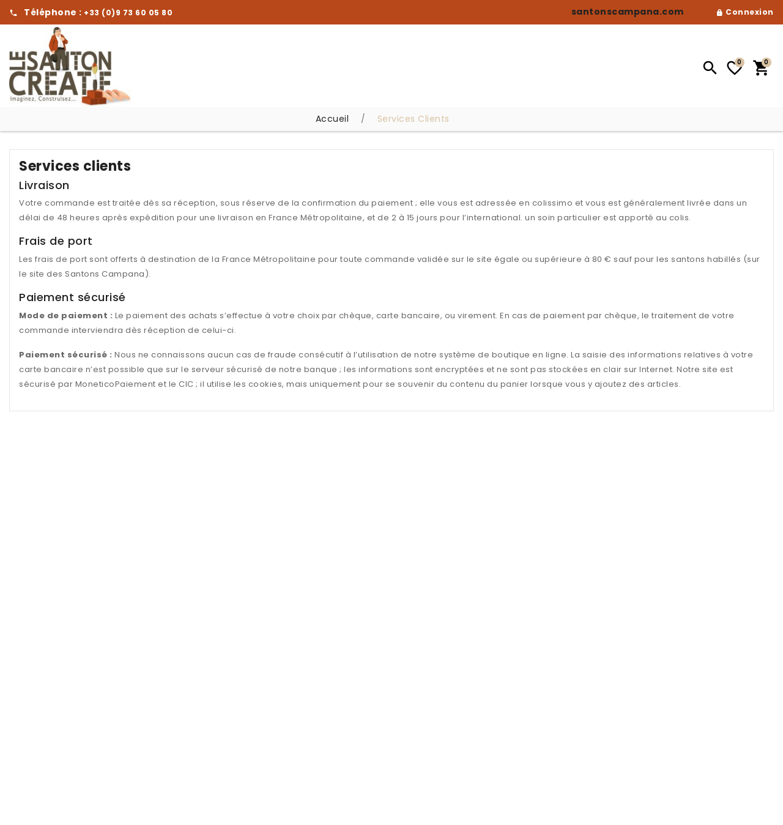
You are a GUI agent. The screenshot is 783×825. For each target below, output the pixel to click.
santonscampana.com (627, 12)
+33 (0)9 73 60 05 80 (128, 12)
